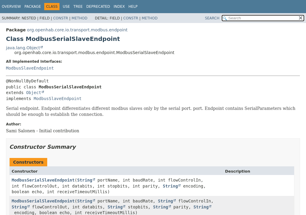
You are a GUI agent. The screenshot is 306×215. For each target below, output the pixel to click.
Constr (60, 18)
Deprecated (98, 6)
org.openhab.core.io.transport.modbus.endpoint (77, 29)
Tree (78, 6)
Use (66, 6)
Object (33, 92)
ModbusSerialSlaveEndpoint (43, 180)
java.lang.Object (23, 47)
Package (33, 6)
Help (133, 6)
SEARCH (212, 18)
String (84, 180)
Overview (11, 6)
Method (80, 18)
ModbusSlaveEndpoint (30, 68)
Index (119, 6)
